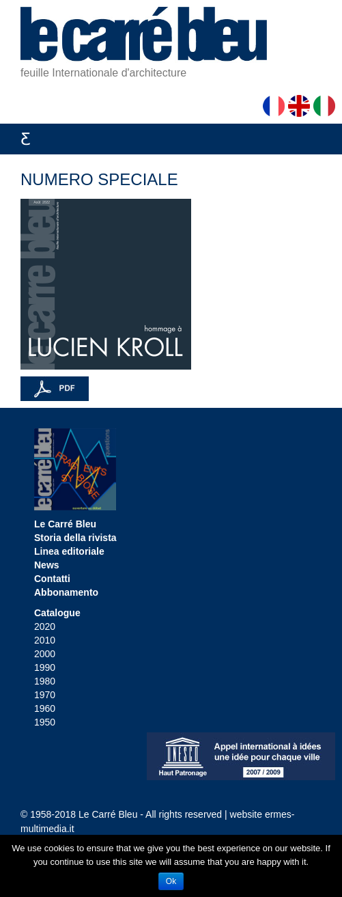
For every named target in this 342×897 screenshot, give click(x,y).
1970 (44, 694)
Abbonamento (66, 592)
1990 (44, 667)
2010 (44, 640)
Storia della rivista (75, 537)
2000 (44, 653)
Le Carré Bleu (65, 524)
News (46, 565)
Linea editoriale (69, 551)
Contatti (52, 578)
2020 (44, 626)
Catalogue (57, 612)
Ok (171, 881)
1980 (44, 681)
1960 (44, 708)
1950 (44, 722)
